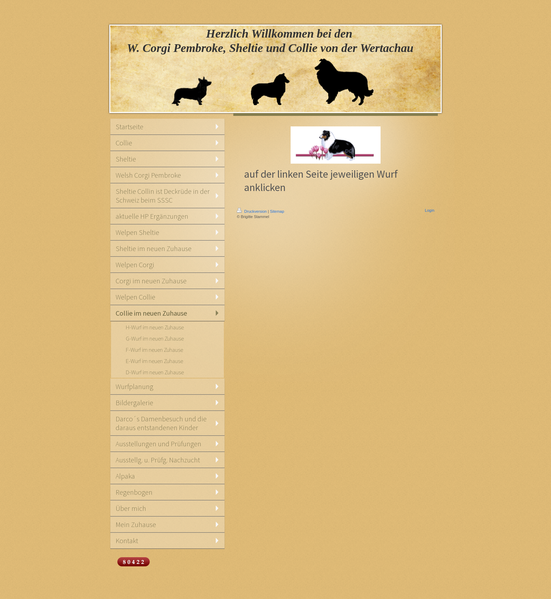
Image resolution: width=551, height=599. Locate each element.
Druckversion (252, 211)
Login (429, 210)
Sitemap (277, 211)
